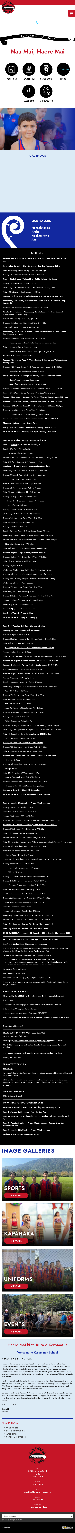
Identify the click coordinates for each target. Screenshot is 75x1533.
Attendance (11, 1433)
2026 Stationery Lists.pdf (12, 1096)
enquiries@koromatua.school (28, 1009)
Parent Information (15, 1430)
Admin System (6, 1528)
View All (16, 1195)
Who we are (12, 1427)
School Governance (16, 1436)
